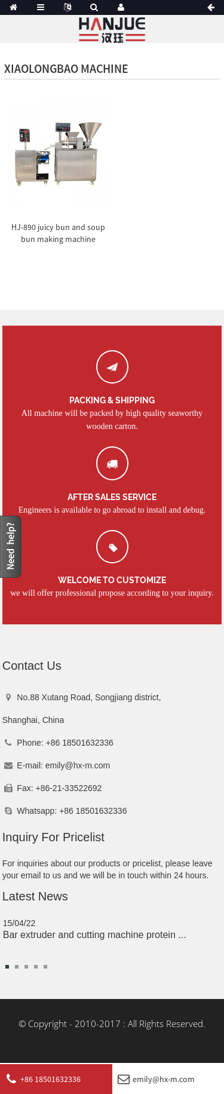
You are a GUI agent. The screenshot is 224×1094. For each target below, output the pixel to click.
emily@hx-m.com (77, 765)
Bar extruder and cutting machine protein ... (94, 935)
